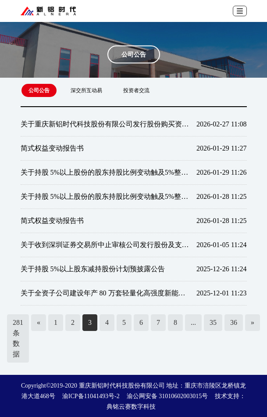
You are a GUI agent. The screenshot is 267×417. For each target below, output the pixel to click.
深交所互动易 (86, 90)
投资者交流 (136, 90)
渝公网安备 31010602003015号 (167, 396)
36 (233, 322)
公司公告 (39, 90)
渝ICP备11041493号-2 (91, 396)
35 (213, 322)
